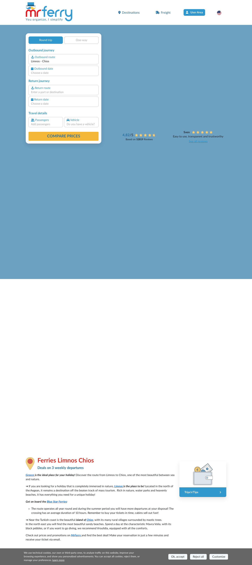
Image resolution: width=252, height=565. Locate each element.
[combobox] (63, 61)
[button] (221, 12)
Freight (163, 12)
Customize (218, 556)
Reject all (198, 556)
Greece (30, 475)
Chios (90, 520)
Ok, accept (177, 556)
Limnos (118, 486)
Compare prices (63, 136)
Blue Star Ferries (57, 501)
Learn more (58, 560)
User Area (194, 12)
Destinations (129, 12)
